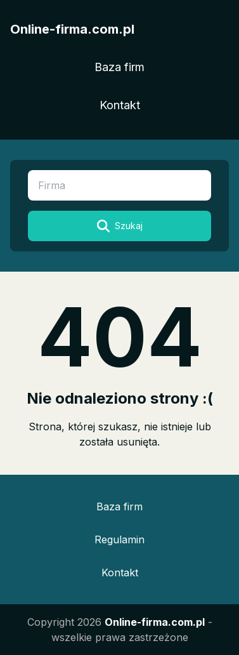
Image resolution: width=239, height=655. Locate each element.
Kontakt (120, 105)
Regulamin (119, 539)
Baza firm (119, 67)
